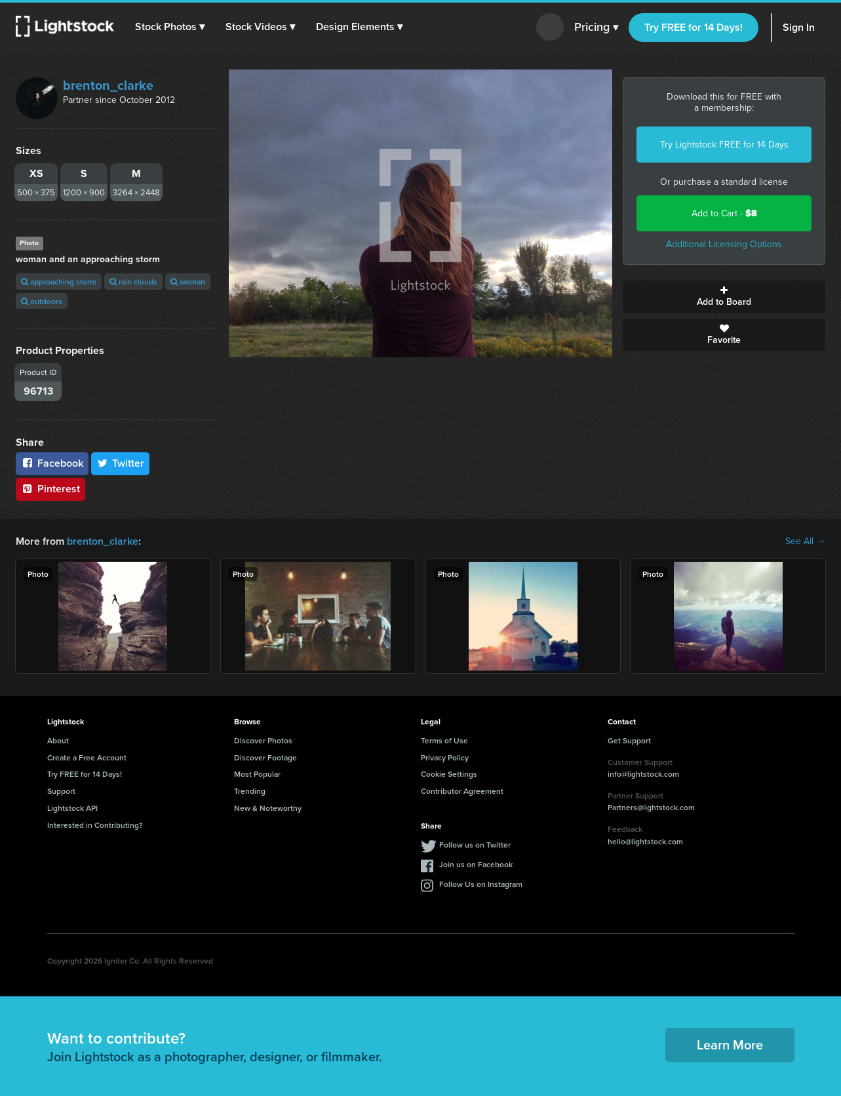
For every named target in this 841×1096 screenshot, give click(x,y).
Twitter (120, 463)
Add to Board (724, 297)
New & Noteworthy (268, 807)
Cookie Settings (449, 773)
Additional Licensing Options (724, 244)
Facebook (52, 463)
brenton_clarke (108, 85)
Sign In (799, 27)
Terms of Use (444, 740)
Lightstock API (72, 807)
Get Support (629, 740)
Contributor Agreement (462, 790)
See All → (805, 541)
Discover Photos (263, 740)
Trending (249, 790)
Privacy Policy (445, 757)
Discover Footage (265, 757)
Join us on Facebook (476, 864)
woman (187, 281)
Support (61, 790)
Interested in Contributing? (95, 825)
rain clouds (133, 281)
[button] (170, 27)
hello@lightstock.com (645, 841)
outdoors (41, 301)
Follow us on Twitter (475, 844)
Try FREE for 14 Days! (693, 27)
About (58, 740)
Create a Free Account (87, 757)
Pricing (596, 27)
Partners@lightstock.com (651, 807)
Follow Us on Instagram (480, 884)
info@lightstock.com (643, 773)
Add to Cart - (724, 213)
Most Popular (257, 773)
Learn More (730, 1044)
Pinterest (50, 488)
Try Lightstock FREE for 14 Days (724, 144)
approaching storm (58, 281)
